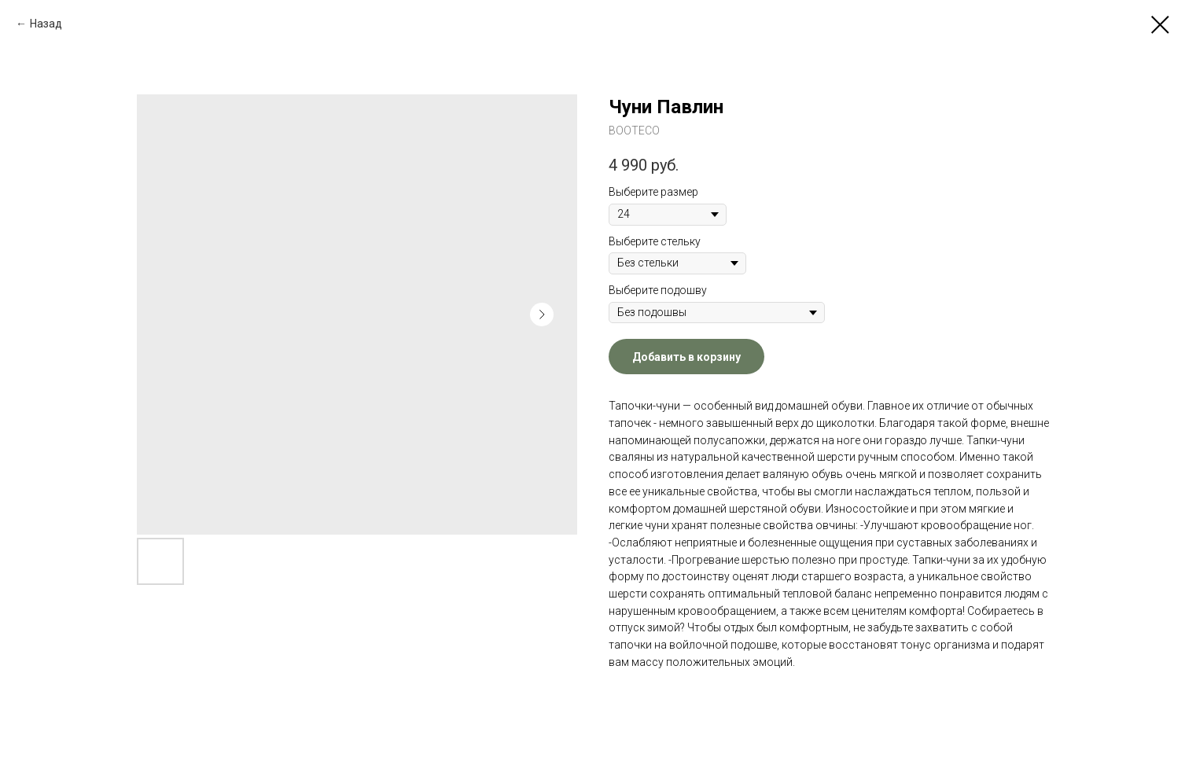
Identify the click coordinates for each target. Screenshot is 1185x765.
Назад (46, 23)
